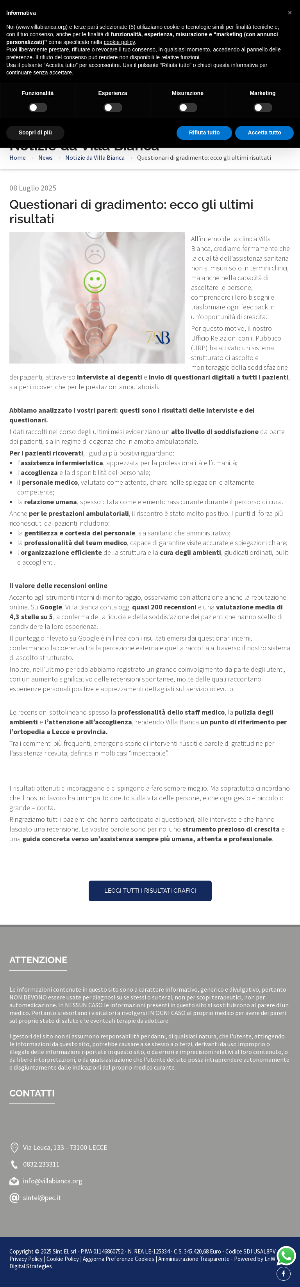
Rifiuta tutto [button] (204, 132)
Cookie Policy (62, 1258)
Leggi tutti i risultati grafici (150, 890)
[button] (290, 12)
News (45, 157)
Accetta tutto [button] (264, 132)
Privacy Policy (26, 1258)
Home (17, 157)
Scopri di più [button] (35, 132)
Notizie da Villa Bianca (95, 157)
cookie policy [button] (119, 42)
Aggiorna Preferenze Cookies (118, 1258)
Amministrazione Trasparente (194, 1258)
